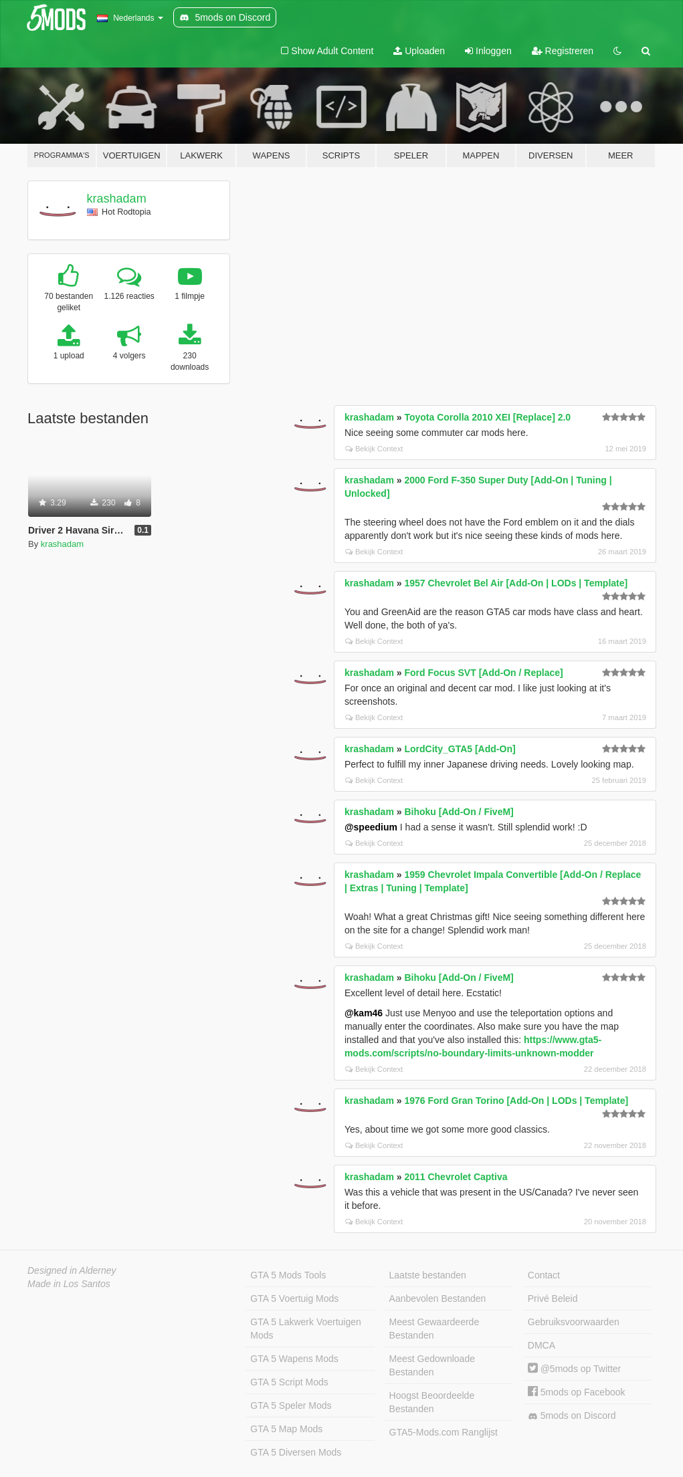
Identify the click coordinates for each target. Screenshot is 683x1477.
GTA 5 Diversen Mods (295, 1452)
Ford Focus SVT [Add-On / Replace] (483, 672)
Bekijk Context (374, 449)
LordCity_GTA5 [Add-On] (459, 749)
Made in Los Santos (68, 1283)
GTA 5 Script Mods (289, 1382)
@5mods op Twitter (574, 1369)
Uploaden (419, 50)
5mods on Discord (572, 1416)
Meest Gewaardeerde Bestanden (434, 1329)
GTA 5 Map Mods (286, 1429)
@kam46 (364, 1013)
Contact (544, 1275)
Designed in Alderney (71, 1270)
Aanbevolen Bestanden (437, 1298)
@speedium (371, 827)
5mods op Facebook (576, 1392)
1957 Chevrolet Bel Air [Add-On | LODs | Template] (515, 583)
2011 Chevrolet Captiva (455, 1176)
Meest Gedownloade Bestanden (432, 1365)
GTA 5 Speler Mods (290, 1405)
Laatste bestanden (427, 1275)
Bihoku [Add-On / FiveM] (458, 811)
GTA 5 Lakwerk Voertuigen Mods (305, 1329)
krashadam (117, 198)
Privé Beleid (553, 1298)
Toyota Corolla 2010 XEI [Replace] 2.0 (487, 417)
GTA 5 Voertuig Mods (294, 1298)
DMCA (541, 1345)
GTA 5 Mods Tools (288, 1275)
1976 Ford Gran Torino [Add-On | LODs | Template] (516, 1100)
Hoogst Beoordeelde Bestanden (432, 1402)
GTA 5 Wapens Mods (294, 1358)
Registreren (562, 50)
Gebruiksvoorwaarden (573, 1322)
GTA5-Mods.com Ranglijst (443, 1432)
